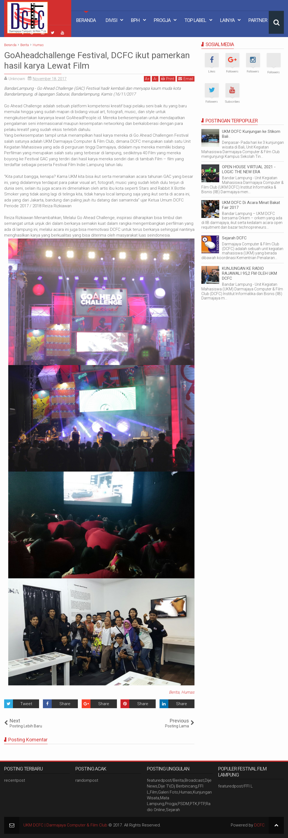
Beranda (86, 20)
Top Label (195, 20)
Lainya (227, 20)
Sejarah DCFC (234, 238)
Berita (174, 692)
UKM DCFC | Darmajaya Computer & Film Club (65, 825)
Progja (162, 20)
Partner (257, 20)
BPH (135, 20)
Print (167, 78)
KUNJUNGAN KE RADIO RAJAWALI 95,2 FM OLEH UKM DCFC (249, 273)
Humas (187, 692)
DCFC (259, 825)
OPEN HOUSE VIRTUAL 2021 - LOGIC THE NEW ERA (249, 169)
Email (185, 78)
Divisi (111, 20)
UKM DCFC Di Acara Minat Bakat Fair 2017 (251, 205)
